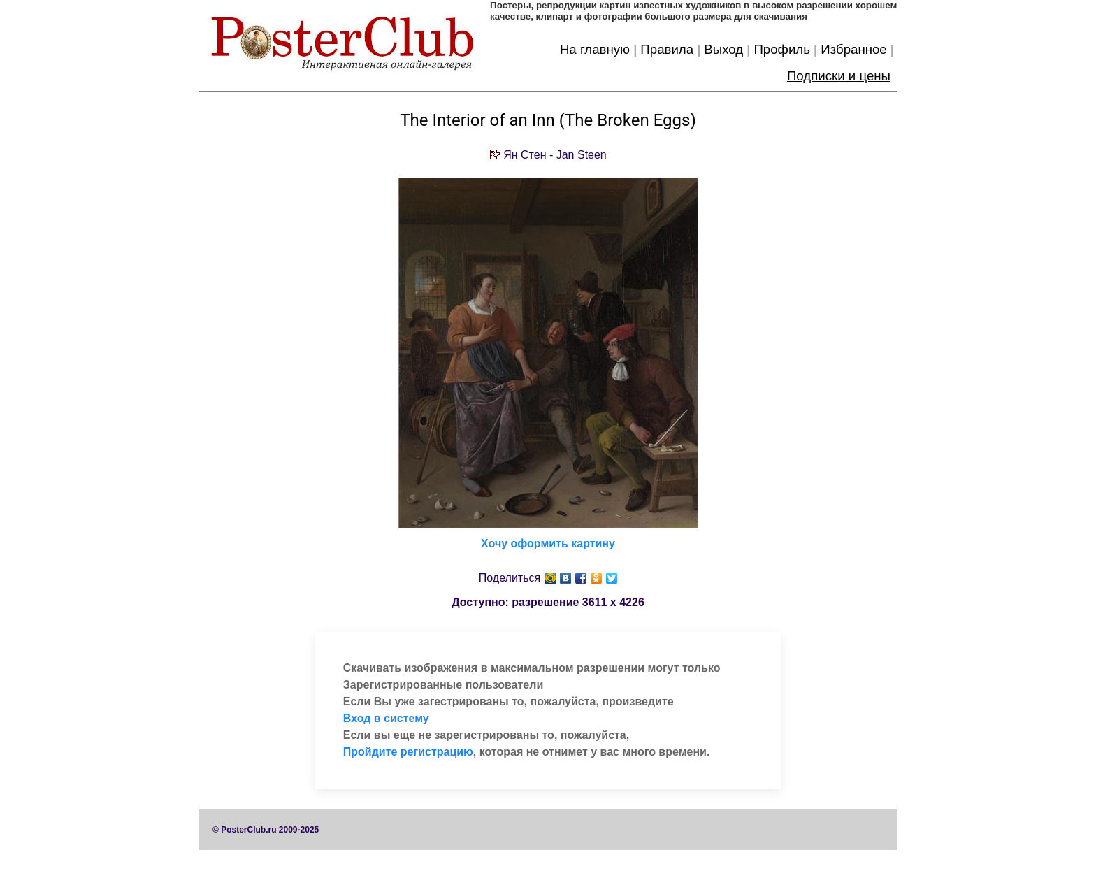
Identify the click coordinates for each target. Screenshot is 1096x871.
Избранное (854, 49)
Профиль (782, 49)
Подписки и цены (839, 76)
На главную (595, 49)
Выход (723, 49)
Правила (666, 49)
